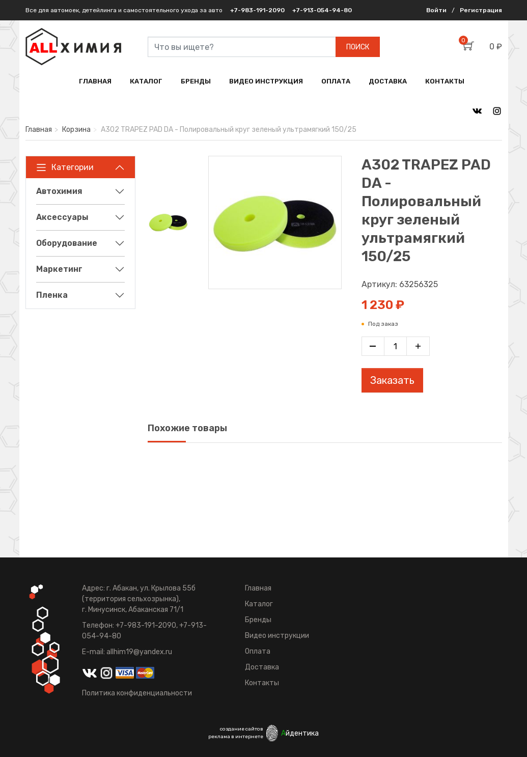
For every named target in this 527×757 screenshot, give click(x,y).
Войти (436, 10)
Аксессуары (62, 217)
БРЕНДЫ (196, 81)
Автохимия (59, 191)
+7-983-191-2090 (257, 10)
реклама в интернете (235, 737)
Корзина (76, 129)
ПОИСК (357, 47)
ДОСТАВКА (388, 81)
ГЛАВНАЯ (95, 81)
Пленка (52, 295)
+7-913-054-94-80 (322, 10)
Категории (65, 167)
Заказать (392, 380)
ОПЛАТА (335, 81)
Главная (38, 129)
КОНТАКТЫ (444, 81)
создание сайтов (241, 729)
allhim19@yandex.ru (139, 652)
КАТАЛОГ (146, 81)
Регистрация (481, 10)
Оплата (257, 651)
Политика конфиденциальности (137, 693)
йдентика (300, 733)
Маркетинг (59, 269)
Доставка (262, 667)
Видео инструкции (277, 635)
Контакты (262, 683)
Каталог (259, 604)
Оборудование (66, 243)
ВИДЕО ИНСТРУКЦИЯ (266, 81)
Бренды (258, 619)
